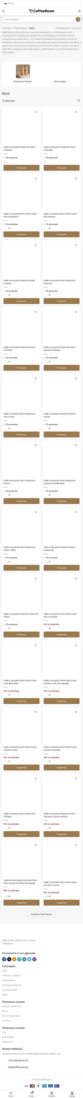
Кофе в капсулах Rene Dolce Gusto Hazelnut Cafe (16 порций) (61, 682)
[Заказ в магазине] (79, 100)
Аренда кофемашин (11, 1006)
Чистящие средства (11, 985)
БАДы (5, 994)
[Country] (41, 3)
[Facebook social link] (4, 959)
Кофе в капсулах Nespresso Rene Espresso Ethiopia (60, 348)
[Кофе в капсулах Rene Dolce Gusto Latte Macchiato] (21, 660)
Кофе (4, 970)
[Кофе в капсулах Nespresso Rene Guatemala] (62, 526)
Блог (4, 1032)
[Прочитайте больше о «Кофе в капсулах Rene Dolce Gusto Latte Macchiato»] (21, 701)
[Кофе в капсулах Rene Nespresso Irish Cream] (21, 393)
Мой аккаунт (8, 1037)
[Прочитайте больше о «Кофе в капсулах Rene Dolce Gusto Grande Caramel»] (62, 903)
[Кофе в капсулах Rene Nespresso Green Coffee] (21, 526)
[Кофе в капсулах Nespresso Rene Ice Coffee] (21, 593)
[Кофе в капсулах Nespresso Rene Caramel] (21, 259)
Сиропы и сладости (11, 975)
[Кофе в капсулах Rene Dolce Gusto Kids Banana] (62, 193)
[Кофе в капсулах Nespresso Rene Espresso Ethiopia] (62, 326)
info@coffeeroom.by (18, 1067)
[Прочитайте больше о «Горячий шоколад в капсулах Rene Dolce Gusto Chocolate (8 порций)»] (21, 903)
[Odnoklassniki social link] (14, 959)
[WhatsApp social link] (19, 959)
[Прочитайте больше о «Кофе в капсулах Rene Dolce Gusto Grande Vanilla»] (21, 767)
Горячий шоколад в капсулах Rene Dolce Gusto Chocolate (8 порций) (18, 883)
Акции (5, 1011)
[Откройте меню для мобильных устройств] (3, 11)
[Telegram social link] (29, 959)
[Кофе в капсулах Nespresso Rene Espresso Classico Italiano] (62, 793)
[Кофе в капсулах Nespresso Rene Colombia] (21, 326)
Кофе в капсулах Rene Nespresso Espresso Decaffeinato (60, 482)
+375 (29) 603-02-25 (18, 1060)
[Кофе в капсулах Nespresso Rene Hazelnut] (21, 126)
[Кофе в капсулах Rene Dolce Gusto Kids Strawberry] (21, 193)
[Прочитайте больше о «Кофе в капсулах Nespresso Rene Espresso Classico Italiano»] (62, 834)
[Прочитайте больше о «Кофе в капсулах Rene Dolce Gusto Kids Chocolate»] (62, 634)
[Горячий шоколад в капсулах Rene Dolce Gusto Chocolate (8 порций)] (21, 859)
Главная (6, 28)
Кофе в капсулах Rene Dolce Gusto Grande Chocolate (61, 748)
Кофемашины (8, 980)
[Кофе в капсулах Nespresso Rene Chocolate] (62, 126)
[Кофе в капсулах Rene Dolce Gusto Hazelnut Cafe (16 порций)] (62, 660)
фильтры (10, 101)
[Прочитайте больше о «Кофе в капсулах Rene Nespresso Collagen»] (21, 834)
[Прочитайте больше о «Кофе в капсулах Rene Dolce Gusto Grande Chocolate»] (62, 767)
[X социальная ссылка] (9, 959)
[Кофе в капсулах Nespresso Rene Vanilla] (62, 393)
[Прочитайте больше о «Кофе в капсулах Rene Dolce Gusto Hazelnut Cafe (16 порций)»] (62, 701)
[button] (21, 168)
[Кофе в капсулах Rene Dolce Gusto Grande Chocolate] (62, 726)
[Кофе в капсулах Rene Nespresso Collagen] (21, 793)
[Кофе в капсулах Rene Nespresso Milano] (21, 460)
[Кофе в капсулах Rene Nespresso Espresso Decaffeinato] (62, 460)
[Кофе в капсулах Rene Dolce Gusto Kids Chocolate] (62, 593)
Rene (5, 153)
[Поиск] (41, 19)
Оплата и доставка (11, 1015)
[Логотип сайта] (41, 10)
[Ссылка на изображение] (33, 932)
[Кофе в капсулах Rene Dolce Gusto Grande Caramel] (62, 860)
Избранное (7, 1041)
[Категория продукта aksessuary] (60, 74)
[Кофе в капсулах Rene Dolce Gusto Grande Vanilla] (21, 726)
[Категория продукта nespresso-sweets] (23, 74)
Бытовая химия (9, 989)
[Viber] (34, 959)
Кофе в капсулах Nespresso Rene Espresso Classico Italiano (60, 815)
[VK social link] (24, 959)
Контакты (6, 1020)
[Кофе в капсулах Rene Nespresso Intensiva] (62, 259)
